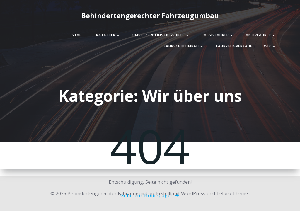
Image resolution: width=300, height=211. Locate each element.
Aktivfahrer (261, 35)
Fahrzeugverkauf (234, 46)
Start (78, 35)
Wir (270, 46)
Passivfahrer (218, 35)
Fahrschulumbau (184, 46)
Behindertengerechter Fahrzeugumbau (150, 15)
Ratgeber (108, 35)
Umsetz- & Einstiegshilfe (161, 35)
